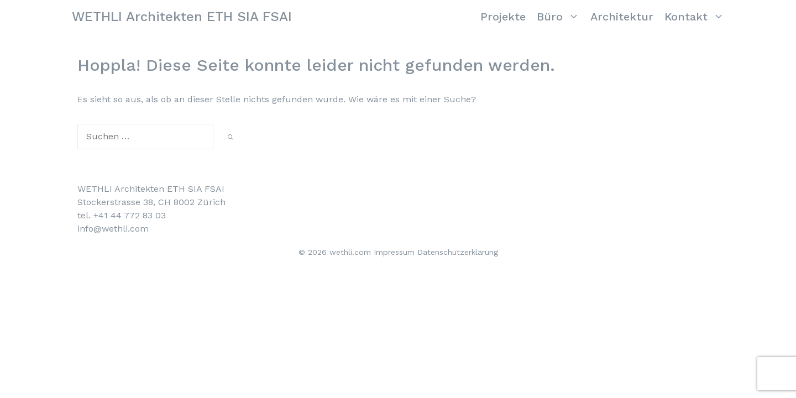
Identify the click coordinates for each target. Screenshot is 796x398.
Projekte (503, 16)
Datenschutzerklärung (457, 252)
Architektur (621, 16)
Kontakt (697, 16)
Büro (561, 16)
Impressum (394, 252)
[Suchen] (230, 137)
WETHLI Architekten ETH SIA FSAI (182, 16)
